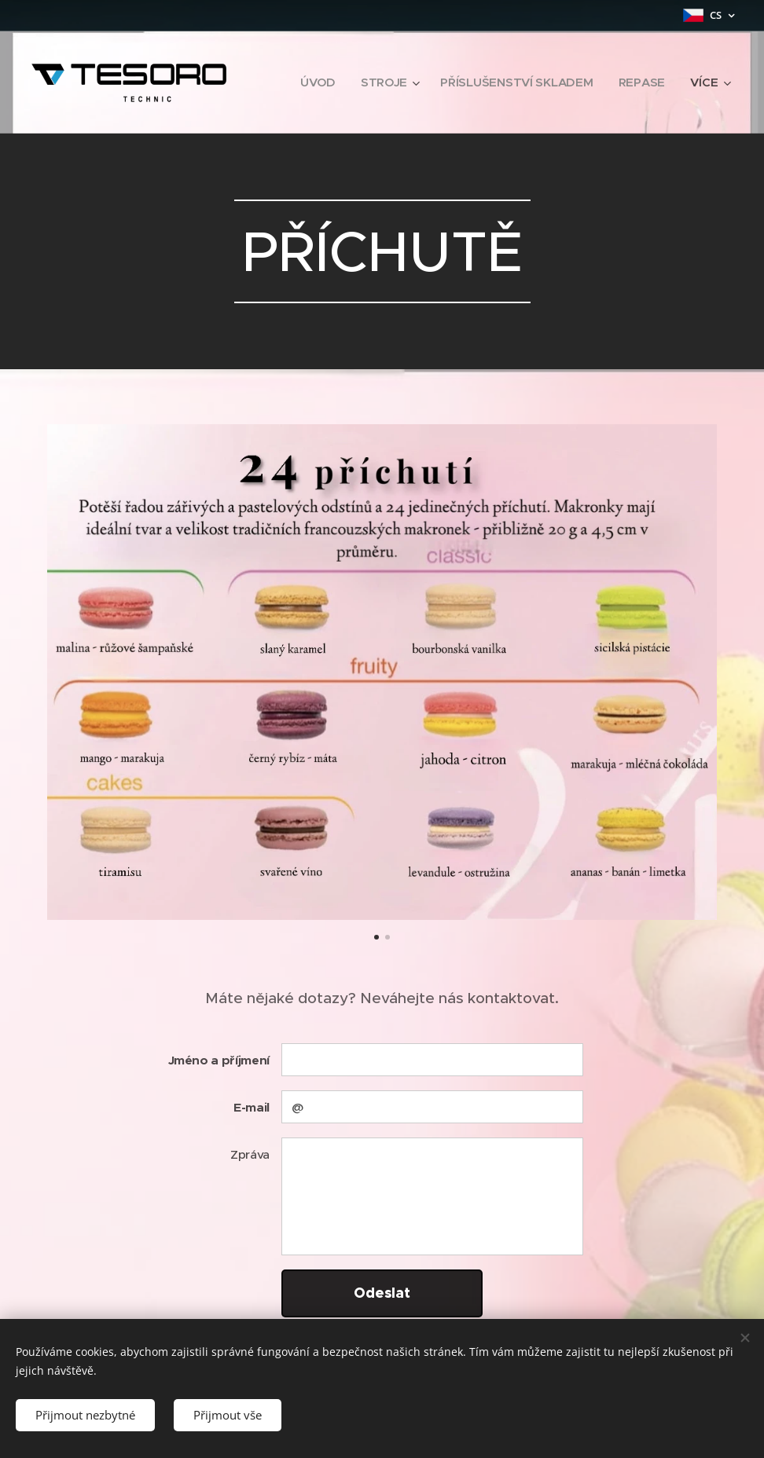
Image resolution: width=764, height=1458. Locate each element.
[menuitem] (314, 82)
